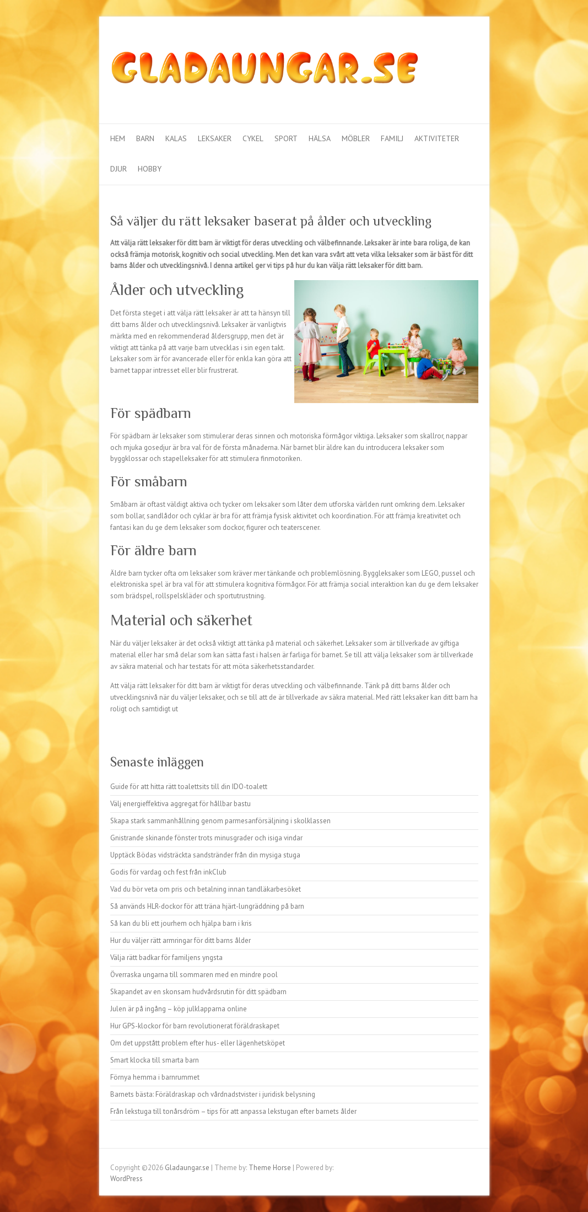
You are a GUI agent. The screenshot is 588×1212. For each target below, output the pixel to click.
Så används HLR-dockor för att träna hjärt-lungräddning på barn (207, 906)
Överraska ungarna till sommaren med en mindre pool (194, 974)
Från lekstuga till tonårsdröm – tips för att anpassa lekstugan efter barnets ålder (233, 1111)
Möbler (356, 138)
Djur (118, 169)
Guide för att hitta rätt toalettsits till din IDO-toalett (188, 786)
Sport (286, 138)
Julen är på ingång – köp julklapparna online (178, 1008)
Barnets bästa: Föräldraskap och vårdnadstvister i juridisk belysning (212, 1094)
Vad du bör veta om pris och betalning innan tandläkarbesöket (205, 889)
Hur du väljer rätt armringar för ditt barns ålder (180, 940)
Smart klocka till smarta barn (154, 1060)
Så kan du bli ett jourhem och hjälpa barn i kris (181, 923)
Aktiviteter (436, 138)
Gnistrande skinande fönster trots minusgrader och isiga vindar (206, 838)
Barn (145, 138)
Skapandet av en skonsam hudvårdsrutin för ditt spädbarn (198, 991)
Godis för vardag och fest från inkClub (168, 872)
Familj (392, 138)
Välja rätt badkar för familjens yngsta (166, 957)
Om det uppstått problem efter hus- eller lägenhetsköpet (197, 1043)
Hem (117, 138)
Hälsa (320, 138)
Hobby (149, 169)
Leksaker (214, 138)
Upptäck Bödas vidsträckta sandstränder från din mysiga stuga (205, 855)
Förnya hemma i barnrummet (154, 1077)
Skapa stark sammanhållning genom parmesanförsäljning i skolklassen (220, 820)
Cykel (252, 138)
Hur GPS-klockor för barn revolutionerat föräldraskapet (194, 1026)
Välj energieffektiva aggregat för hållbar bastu (180, 803)
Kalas (176, 138)
